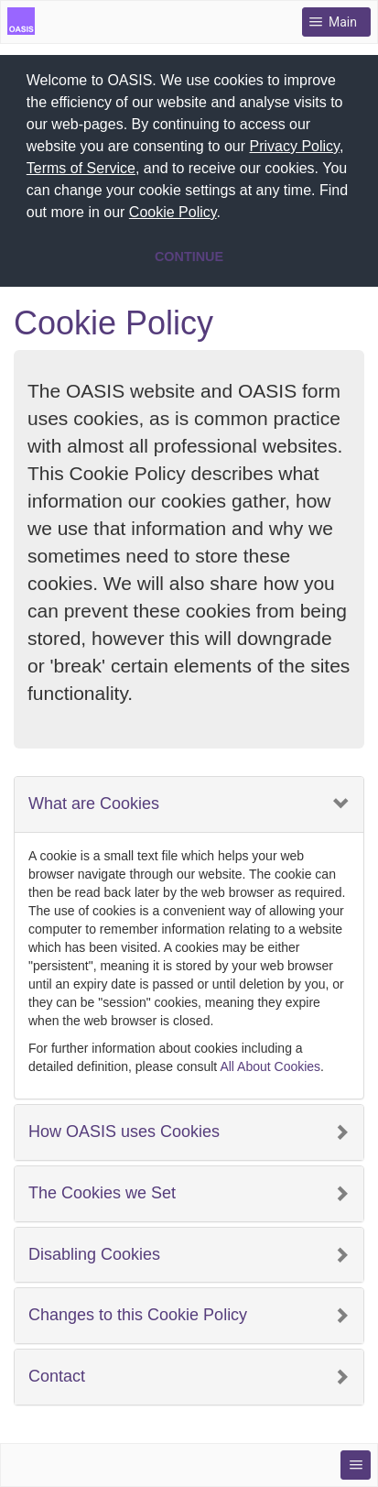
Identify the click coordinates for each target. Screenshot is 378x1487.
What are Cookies (93, 800)
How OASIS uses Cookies (124, 1128)
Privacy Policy (295, 146)
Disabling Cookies (94, 1251)
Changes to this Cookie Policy (137, 1311)
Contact (56, 1373)
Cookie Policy (173, 212)
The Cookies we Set (102, 1189)
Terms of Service (81, 168)
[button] (228, 214)
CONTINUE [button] (189, 256)
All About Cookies (270, 1062)
